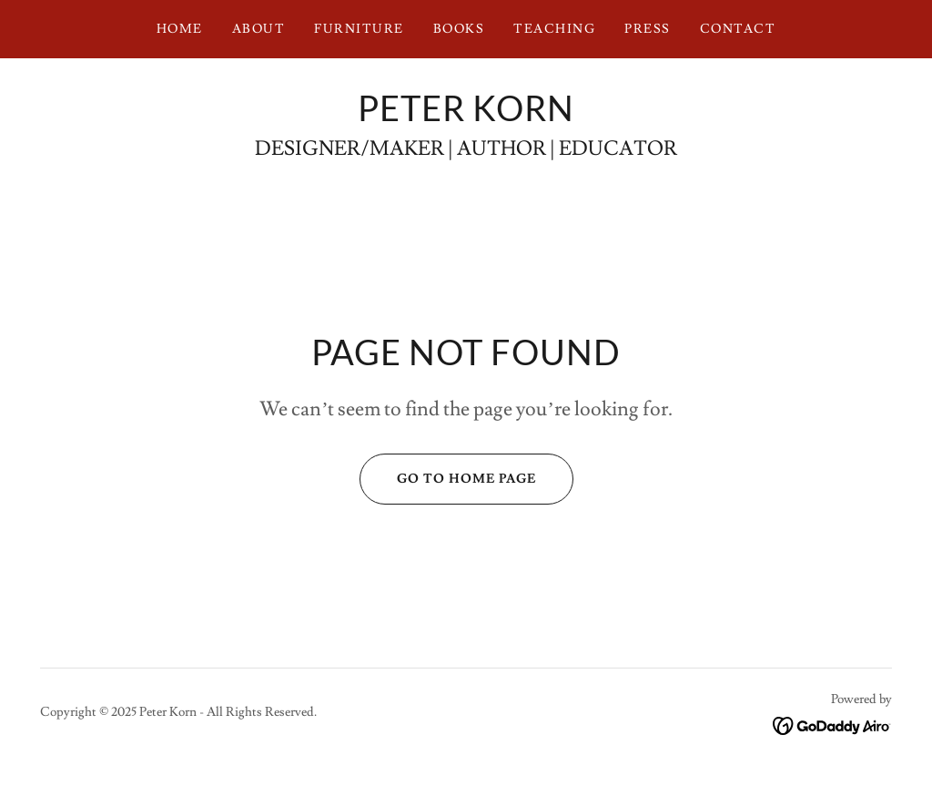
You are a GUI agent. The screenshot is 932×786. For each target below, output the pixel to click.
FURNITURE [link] (358, 29)
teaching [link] (554, 29)
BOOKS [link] (459, 29)
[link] (466, 116)
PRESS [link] (647, 29)
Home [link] (180, 29)
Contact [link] (738, 29)
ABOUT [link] (259, 29)
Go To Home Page (448, 479)
